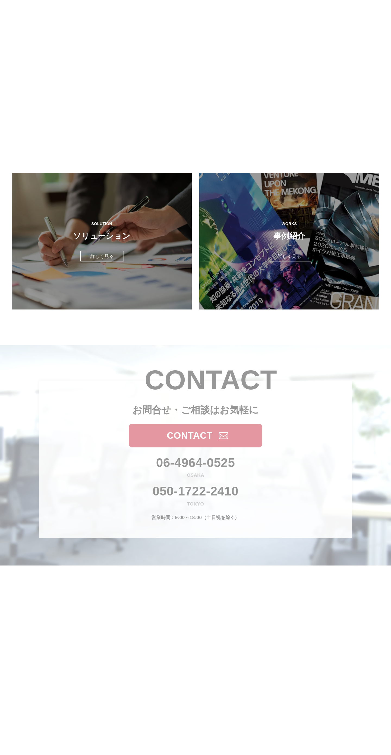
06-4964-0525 (195, 463)
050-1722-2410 (195, 491)
